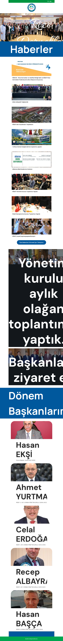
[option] (31, 27)
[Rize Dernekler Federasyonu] (31, 7)
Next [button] (60, 27)
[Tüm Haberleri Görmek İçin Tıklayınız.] (31, 242)
